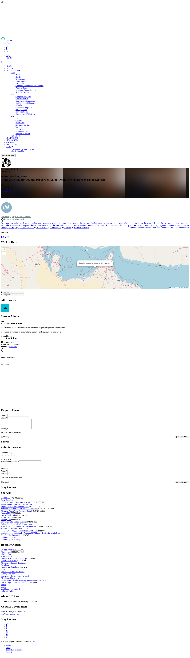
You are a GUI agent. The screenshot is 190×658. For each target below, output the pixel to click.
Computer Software (23, 97)
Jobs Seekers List (17, 151)
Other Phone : (113, 225)
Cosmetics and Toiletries (25, 114)
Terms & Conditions (14, 653)
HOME (9, 66)
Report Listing (8, 351)
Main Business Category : (18, 225)
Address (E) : (41, 228)
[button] (111, 261)
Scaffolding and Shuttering (26, 103)
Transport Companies (24, 107)
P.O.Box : (100, 225)
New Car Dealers (22, 92)
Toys (17, 118)
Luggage (19, 127)
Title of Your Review (10, 463)
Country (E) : (127, 225)
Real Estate (20, 83)
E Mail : (66, 228)
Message (5, 430)
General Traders (22, 99)
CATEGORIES (13, 70)
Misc (13, 73)
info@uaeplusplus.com (10, 617)
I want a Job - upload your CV (22, 149)
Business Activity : (62, 225)
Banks (18, 75)
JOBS (9, 147)
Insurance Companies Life (26, 90)
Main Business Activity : (41, 225)
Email (4, 418)
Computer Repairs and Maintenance (30, 86)
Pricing (8, 651)
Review (4, 471)
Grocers (19, 121)
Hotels (18, 77)
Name (4, 415)
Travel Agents (21, 81)
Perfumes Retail (22, 131)
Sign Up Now (16, 136)
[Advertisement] (73, 20)
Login (8, 56)
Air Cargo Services (23, 125)
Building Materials (23, 134)
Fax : (91, 225)
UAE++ (35, 644)
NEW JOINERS (12, 140)
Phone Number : (79, 225)
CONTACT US (12, 138)
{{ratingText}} (7, 461)
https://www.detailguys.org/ (13, 219)
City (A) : (28, 228)
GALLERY (10, 68)
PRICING (10, 142)
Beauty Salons (21, 110)
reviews (13, 347)
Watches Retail (21, 88)
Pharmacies (20, 123)
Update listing (8, 349)
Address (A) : (54, 228)
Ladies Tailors (21, 129)
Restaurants (20, 79)
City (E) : (17, 228)
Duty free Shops (22, 112)
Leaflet (172, 287)
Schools (19, 105)
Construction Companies (25, 101)
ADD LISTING (12, 144)
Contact (9, 655)
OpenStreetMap (183, 287)
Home (8, 648)
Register (9, 58)
